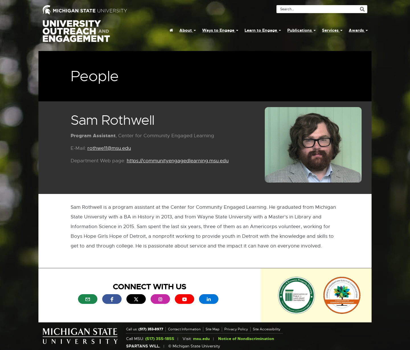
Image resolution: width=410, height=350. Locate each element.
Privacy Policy (236, 329)
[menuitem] (171, 30)
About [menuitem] (187, 30)
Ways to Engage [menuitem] (220, 30)
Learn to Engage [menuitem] (263, 30)
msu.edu (201, 338)
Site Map (213, 329)
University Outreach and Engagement (76, 34)
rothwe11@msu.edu (109, 148)
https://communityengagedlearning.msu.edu (178, 161)
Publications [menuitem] (301, 30)
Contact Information (184, 329)
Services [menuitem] (332, 30)
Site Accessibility (266, 329)
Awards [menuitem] (358, 30)
